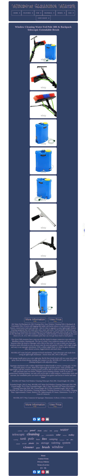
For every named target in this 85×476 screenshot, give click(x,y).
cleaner (28, 447)
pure (38, 448)
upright (24, 443)
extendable (50, 435)
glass (43, 435)
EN (41, 468)
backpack (62, 440)
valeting (55, 442)
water (64, 430)
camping (53, 439)
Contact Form (43, 459)
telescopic (18, 434)
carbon (20, 431)
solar (58, 435)
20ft (67, 439)
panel (32, 430)
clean (39, 431)
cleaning (33, 434)
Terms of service (43, 465)
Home (43, 456)
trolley (71, 435)
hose (38, 439)
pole (31, 438)
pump (56, 431)
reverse (65, 435)
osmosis (18, 443)
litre (44, 438)
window (57, 447)
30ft (50, 431)
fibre (72, 439)
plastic (31, 443)
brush (46, 447)
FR (45, 468)
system (66, 442)
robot (45, 431)
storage (45, 442)
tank (23, 438)
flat (37, 443)
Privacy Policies (43, 462)
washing (15, 439)
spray (26, 431)
